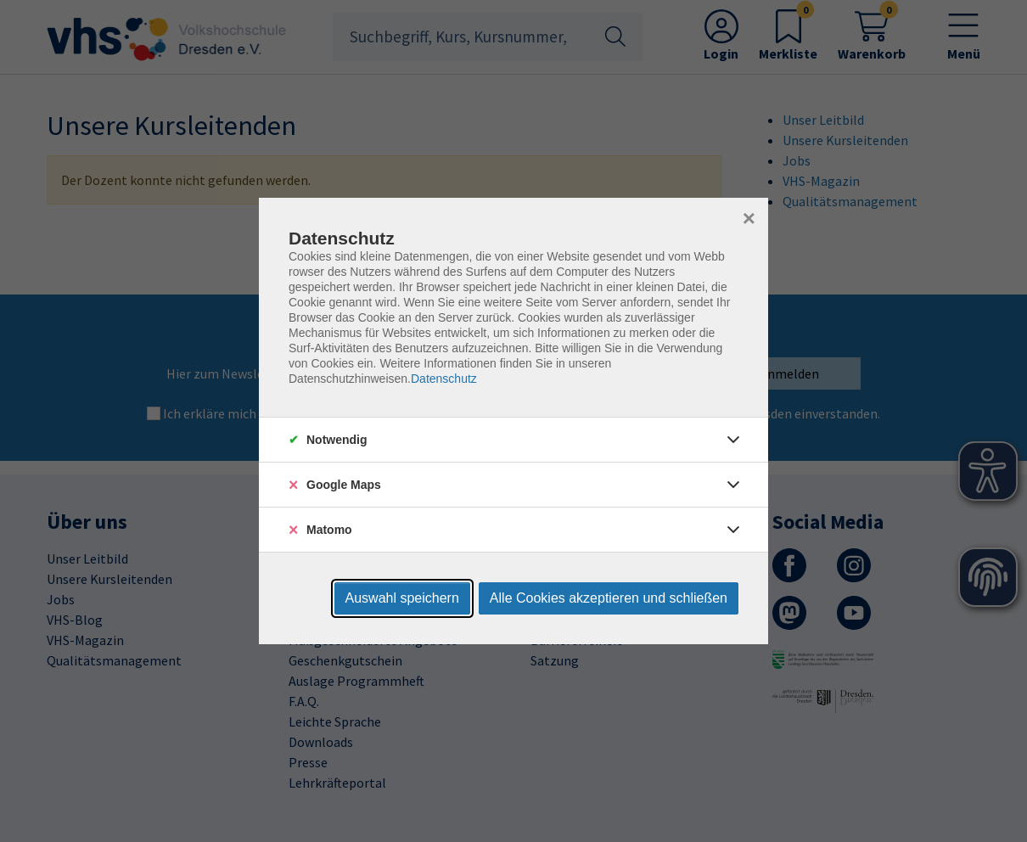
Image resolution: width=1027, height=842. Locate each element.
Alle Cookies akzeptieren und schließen (608, 598)
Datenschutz (444, 378)
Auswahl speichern (402, 598)
